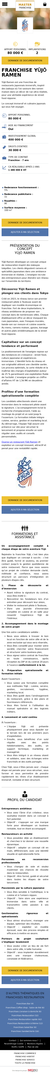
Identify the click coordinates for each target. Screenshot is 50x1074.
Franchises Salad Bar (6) (25, 1027)
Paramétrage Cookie (13, 1044)
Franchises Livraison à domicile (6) (25, 1011)
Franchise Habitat (25, 1056)
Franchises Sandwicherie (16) (25, 1031)
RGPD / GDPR (18, 1047)
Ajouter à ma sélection (25, 232)
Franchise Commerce (25, 1053)
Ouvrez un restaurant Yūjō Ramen (20, 442)
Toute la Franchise (25, 1063)
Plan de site (33, 1047)
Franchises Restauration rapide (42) (25, 1019)
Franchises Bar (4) (25, 1004)
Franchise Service (25, 1060)
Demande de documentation (25, 60)
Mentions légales (35, 1044)
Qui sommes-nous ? (29, 1040)
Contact (12, 1040)
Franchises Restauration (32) (25, 1015)
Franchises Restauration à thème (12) (25, 1023)
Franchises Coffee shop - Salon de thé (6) (25, 1008)
